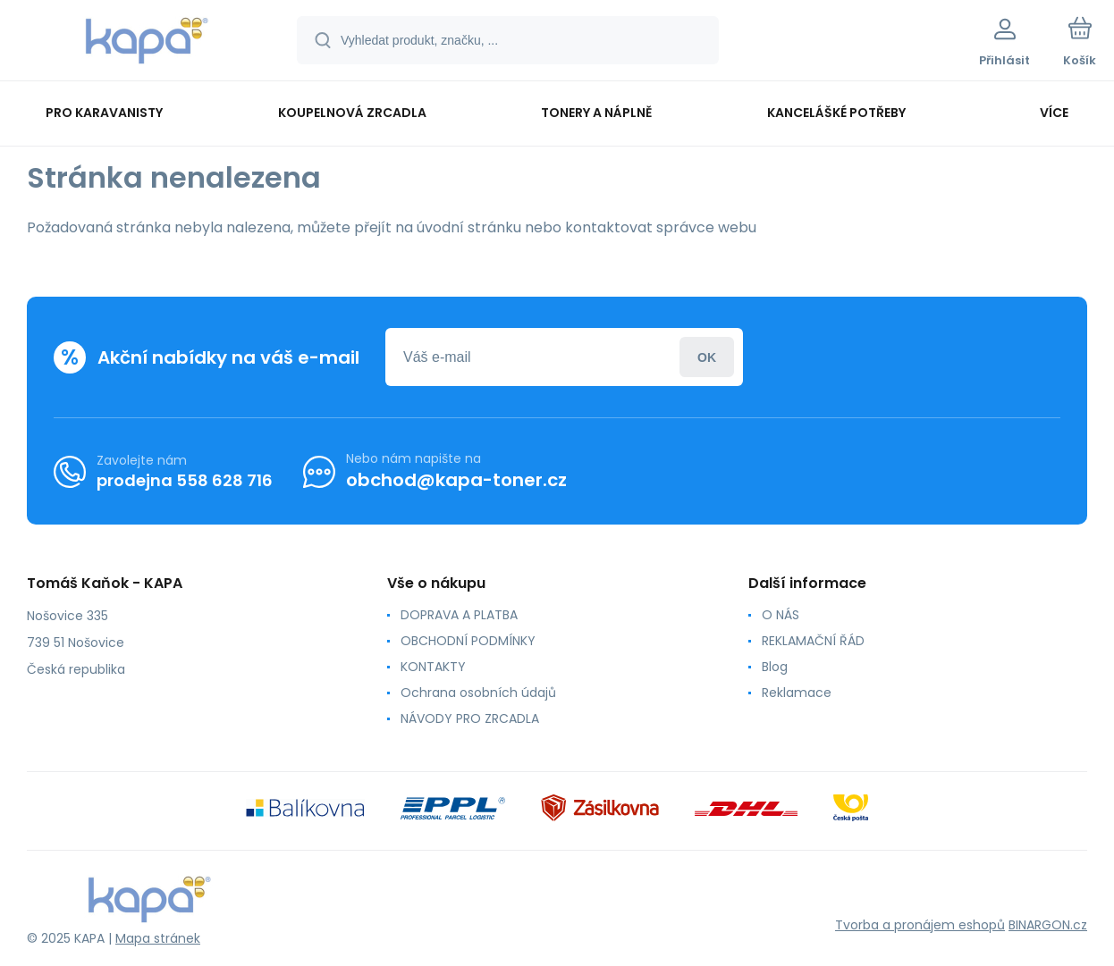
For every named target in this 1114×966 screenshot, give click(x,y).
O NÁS (780, 615)
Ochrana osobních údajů (478, 692)
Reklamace (796, 692)
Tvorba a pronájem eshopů (920, 925)
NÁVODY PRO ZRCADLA (470, 718)
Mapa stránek (157, 938)
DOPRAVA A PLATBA (459, 615)
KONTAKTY (433, 667)
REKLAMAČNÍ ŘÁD (813, 641)
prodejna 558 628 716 (185, 479)
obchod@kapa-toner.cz (456, 479)
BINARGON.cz (1048, 925)
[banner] (147, 43)
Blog (775, 667)
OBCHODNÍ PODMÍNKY (468, 641)
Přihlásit (706, 357)
